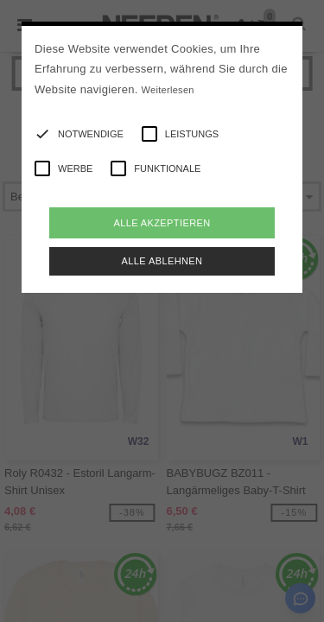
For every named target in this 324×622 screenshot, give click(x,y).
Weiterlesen (168, 90)
